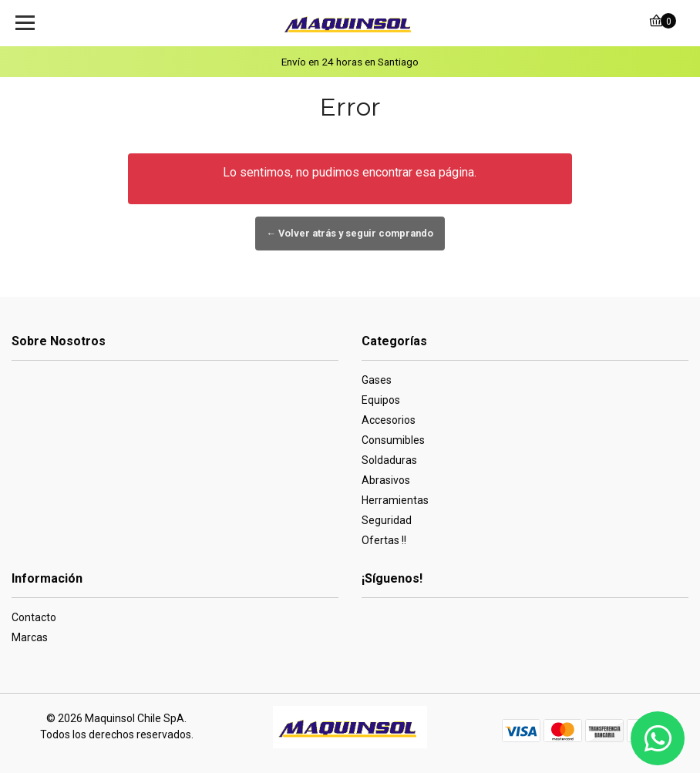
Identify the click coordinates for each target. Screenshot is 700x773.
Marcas (30, 637)
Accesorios (389, 420)
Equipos (381, 400)
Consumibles (393, 440)
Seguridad (387, 520)
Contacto (34, 617)
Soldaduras (389, 460)
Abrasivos (386, 480)
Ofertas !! (384, 540)
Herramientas (395, 500)
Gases (377, 380)
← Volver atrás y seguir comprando (350, 233)
